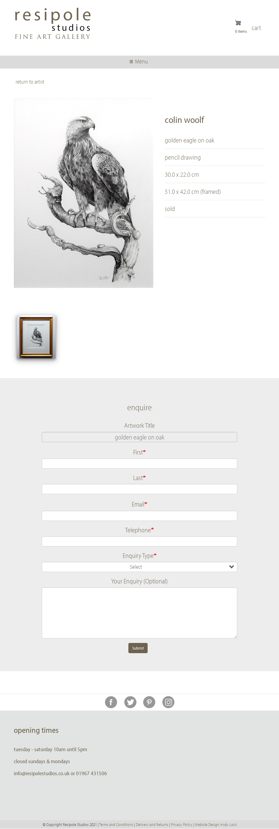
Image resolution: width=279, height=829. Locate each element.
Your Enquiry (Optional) (139, 581)
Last (138, 477)
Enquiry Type (138, 555)
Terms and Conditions (116, 824)
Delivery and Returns (152, 824)
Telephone (138, 530)
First (138, 452)
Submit (138, 648)
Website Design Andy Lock (216, 824)
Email (138, 504)
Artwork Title (139, 425)
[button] (36, 337)
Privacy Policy (181, 824)
